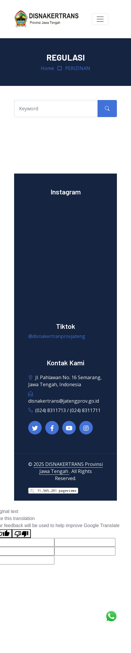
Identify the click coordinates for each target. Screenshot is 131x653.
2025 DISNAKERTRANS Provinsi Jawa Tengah (68, 467)
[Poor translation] (21, 533)
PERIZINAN (77, 68)
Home (47, 68)
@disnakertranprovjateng (56, 336)
